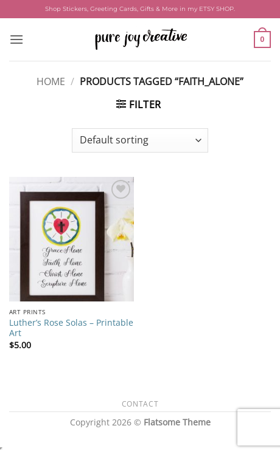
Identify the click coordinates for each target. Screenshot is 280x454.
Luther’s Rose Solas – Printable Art (71, 328)
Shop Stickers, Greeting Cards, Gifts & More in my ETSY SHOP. (140, 8)
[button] (16, 39)
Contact (140, 404)
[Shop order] (140, 140)
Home (51, 81)
